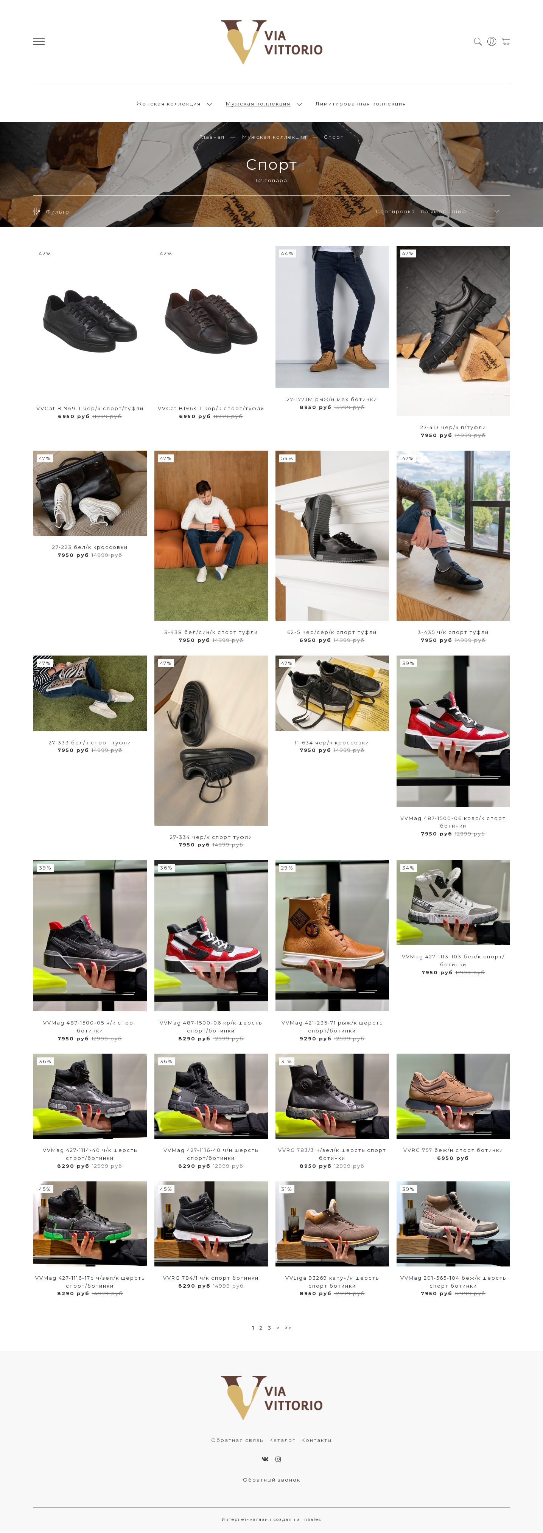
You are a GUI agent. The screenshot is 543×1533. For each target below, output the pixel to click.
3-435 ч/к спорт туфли (453, 634)
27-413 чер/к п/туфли (453, 429)
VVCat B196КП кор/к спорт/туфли (211, 411)
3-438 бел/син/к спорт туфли (211, 634)
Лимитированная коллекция (361, 105)
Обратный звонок (271, 1482)
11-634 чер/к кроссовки (332, 744)
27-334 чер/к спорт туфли (211, 839)
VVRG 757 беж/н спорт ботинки (453, 1152)
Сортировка (395, 214)
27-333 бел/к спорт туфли (90, 744)
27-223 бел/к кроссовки (90, 549)
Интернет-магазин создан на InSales (271, 1521)
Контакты (316, 1442)
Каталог (282, 1442)
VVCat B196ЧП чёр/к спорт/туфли (90, 411)
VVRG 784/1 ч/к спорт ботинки (211, 1280)
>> (288, 1330)
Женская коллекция (169, 105)
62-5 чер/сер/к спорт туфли (332, 634)
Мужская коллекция (258, 105)
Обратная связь (237, 1442)
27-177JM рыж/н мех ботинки (332, 401)
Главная (212, 139)
